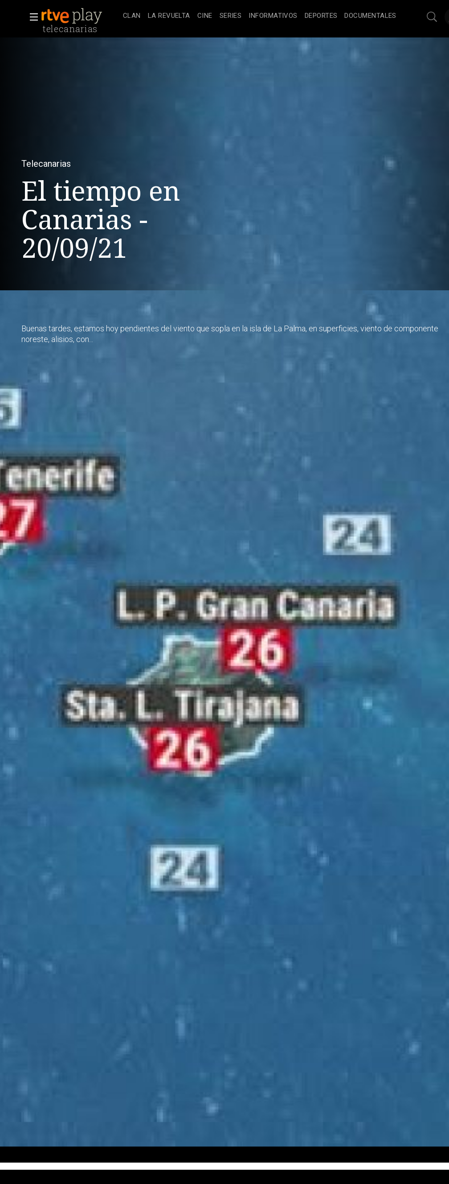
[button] (31, 17)
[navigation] (259, 16)
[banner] (80, 16)
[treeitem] (132, 16)
